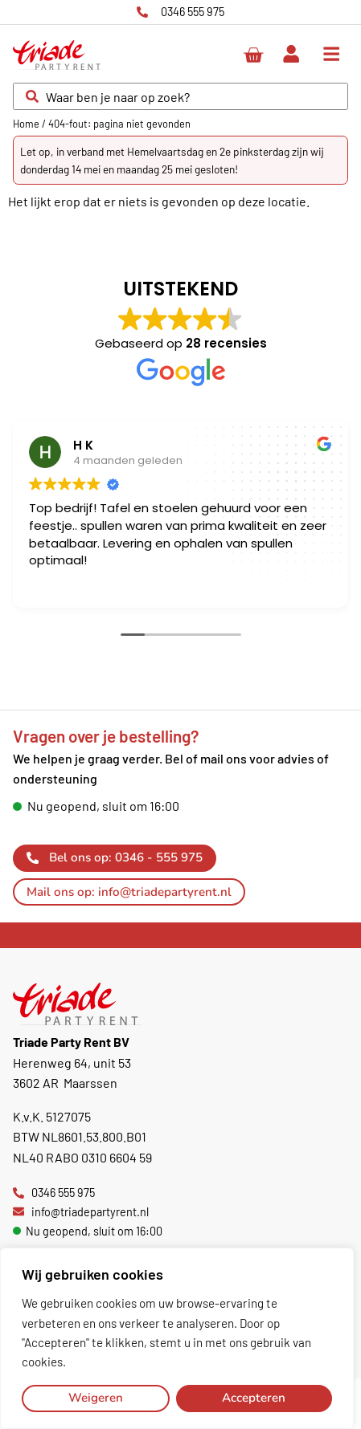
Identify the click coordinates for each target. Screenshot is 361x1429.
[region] (177, 1338)
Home (26, 123)
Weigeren (95, 1398)
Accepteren (253, 1398)
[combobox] (180, 96)
